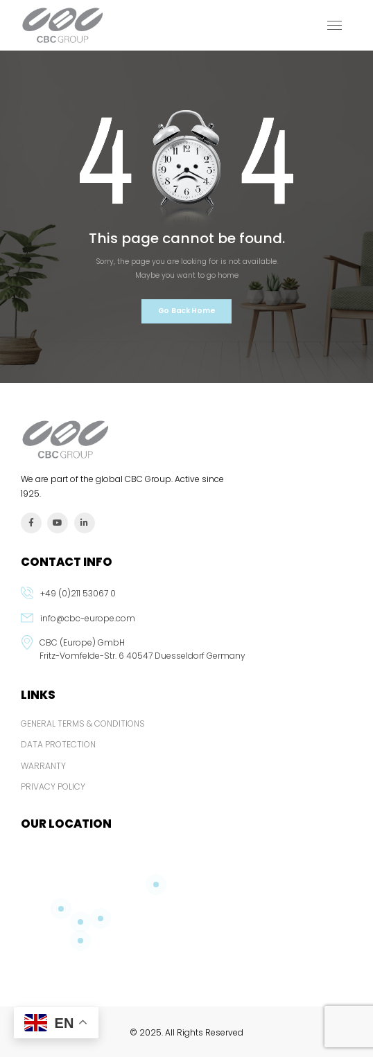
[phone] (186, 599)
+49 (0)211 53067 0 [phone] (78, 593)
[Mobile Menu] (334, 25)
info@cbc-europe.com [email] (87, 618)
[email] (186, 624)
